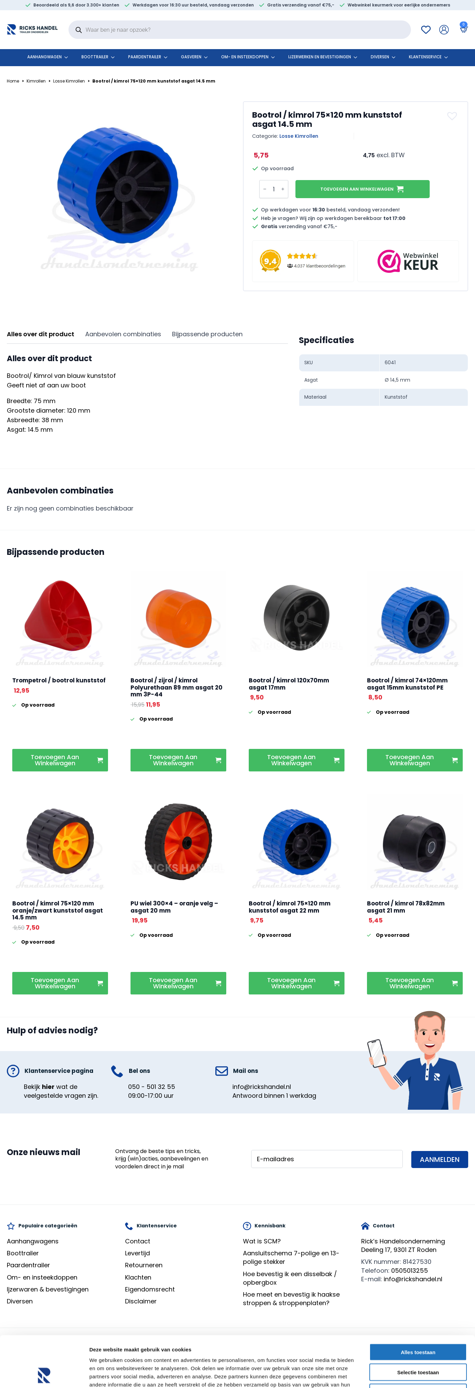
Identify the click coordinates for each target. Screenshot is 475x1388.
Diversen (380, 57)
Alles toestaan (418, 1304)
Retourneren (144, 1265)
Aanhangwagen (44, 57)
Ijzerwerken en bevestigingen (319, 57)
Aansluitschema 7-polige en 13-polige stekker (291, 1257)
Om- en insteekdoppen (245, 57)
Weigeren (418, 1344)
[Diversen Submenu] (395, 57)
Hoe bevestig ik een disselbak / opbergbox (290, 1278)
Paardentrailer (144, 57)
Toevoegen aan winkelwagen (357, 189)
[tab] (40, 334)
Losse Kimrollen (69, 81)
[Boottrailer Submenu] (114, 57)
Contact (137, 1241)
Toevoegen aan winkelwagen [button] (55, 760)
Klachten (138, 1277)
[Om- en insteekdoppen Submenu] (275, 57)
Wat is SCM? (262, 1241)
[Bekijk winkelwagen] (462, 29)
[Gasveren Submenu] (207, 57)
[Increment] (283, 189)
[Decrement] (265, 189)
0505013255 (409, 1270)
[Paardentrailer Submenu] (167, 57)
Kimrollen (36, 81)
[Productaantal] (273, 189)
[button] (453, 116)
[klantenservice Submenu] (448, 57)
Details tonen (368, 1374)
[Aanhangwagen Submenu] (68, 57)
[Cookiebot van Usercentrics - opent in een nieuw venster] (44, 1375)
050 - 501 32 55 (151, 1086)
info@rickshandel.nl (261, 1086)
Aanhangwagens (33, 1241)
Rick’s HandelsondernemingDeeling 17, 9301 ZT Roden (403, 1245)
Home (13, 81)
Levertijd (137, 1253)
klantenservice (425, 57)
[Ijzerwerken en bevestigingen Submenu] (357, 57)
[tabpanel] (147, 394)
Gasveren (191, 57)
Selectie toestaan (418, 1324)
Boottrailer (94, 57)
